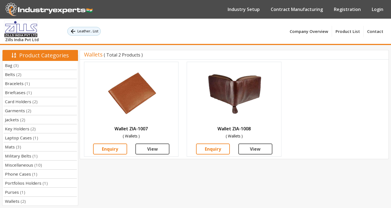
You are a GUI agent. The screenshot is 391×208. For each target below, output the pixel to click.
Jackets (15, 119)
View (152, 149)
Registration (347, 9)
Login (377, 9)
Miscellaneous (23, 165)
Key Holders (20, 128)
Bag (12, 65)
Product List (348, 31)
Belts (13, 74)
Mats (13, 147)
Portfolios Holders (26, 183)
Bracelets (17, 83)
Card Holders (21, 101)
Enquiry (110, 149)
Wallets (15, 201)
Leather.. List (84, 31)
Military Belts (21, 156)
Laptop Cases (21, 137)
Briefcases (18, 92)
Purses (15, 192)
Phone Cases (21, 174)
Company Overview (309, 31)
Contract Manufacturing (297, 9)
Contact (375, 31)
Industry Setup (244, 9)
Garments (18, 110)
